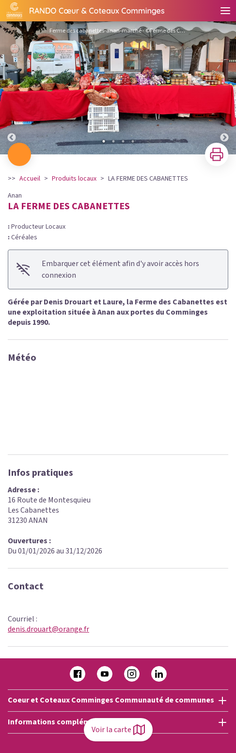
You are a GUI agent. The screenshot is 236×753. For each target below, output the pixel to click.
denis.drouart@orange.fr (48, 629)
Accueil (29, 179)
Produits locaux (74, 179)
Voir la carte (118, 730)
